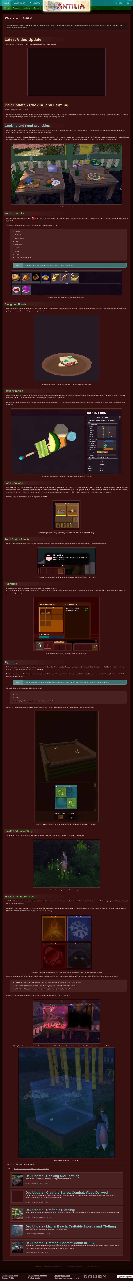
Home (6, 8)
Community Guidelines (37, 1276)
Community (35, 3)
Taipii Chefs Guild (40, 218)
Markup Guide (34, 1278)
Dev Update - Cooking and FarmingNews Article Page (31, 1169)
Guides (36, 8)
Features (16, 8)
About (6, 3)
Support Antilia (8, 1278)
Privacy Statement (62, 1276)
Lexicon (27, 8)
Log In (119, 3)
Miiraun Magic (50, 908)
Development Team (10, 1276)
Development (19, 3)
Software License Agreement (66, 1278)
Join (129, 3)
